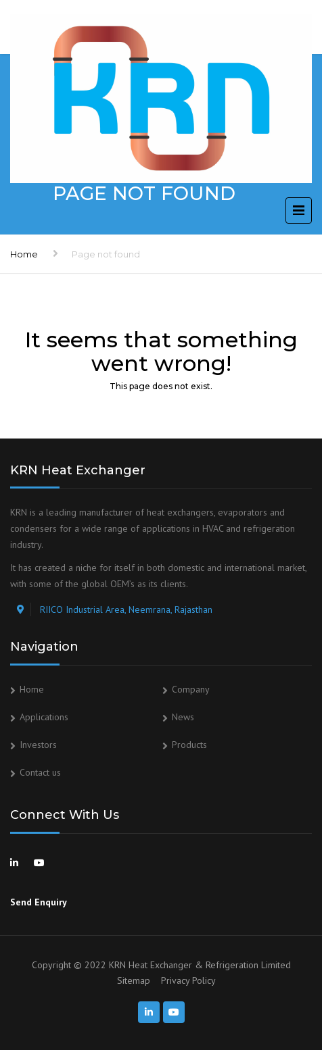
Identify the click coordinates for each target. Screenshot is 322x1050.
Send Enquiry (38, 902)
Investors (38, 745)
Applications (44, 717)
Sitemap (133, 980)
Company (191, 689)
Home (24, 254)
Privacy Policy (188, 980)
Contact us (40, 772)
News (183, 717)
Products (189, 745)
